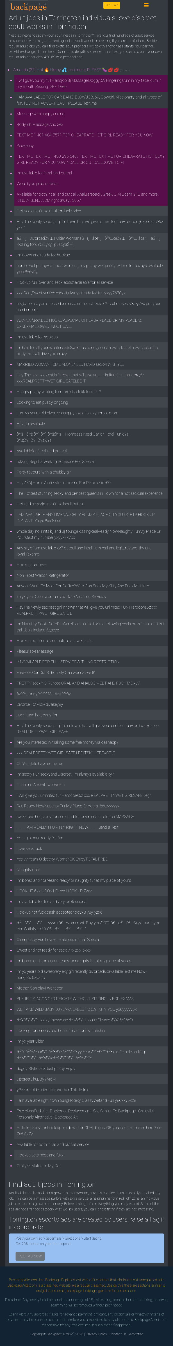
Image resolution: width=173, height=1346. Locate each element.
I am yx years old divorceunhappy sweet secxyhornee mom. (68, 412)
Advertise (136, 1334)
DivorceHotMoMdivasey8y (40, 704)
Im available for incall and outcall (45, 173)
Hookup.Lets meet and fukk (40, 1155)
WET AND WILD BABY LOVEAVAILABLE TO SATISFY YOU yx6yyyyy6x (77, 1009)
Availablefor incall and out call (42, 450)
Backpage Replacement (63, 1280)
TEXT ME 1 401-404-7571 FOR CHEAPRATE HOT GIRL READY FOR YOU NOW (85, 135)
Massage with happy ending (40, 113)
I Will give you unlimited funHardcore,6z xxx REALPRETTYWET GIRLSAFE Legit (84, 795)
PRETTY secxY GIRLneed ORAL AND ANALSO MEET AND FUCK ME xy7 (78, 683)
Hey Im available (31, 423)
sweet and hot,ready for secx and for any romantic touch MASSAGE (75, 816)
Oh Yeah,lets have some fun (40, 763)
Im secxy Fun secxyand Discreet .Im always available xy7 (65, 774)
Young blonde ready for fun (40, 837)
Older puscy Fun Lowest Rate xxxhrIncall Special (58, 939)
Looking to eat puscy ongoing (42, 402)
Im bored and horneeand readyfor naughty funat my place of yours (74, 880)
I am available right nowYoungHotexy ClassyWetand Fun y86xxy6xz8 (76, 1100)
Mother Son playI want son (40, 988)
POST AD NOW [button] (30, 1256)
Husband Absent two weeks (41, 784)
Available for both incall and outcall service (53, 1144)
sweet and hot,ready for (37, 715)
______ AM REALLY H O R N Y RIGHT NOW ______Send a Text (67, 827)
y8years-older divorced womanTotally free (53, 1089)
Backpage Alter (58, 1334)
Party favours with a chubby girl (44, 472)
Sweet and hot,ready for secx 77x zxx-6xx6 (54, 950)
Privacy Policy (96, 1334)
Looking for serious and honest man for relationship (61, 1030)
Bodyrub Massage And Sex (40, 124)
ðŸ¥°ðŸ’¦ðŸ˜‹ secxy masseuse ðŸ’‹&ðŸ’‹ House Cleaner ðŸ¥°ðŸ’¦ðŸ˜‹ (75, 1020)
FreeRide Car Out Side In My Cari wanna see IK (56, 672)
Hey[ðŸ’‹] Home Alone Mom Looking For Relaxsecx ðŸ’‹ (64, 482)
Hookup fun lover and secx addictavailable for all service (65, 282)
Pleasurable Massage (35, 651)
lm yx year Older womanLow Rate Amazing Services (61, 596)
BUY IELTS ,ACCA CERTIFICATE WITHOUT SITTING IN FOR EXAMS (75, 998)
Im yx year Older (30, 1041)
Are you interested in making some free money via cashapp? (67, 742)
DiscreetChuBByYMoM (36, 1079)
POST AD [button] (111, 5)
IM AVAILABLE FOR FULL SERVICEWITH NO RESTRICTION (68, 661)
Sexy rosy (25, 145)
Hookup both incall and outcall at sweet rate (54, 640)
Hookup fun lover (31, 564)
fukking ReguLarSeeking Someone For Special (55, 461)
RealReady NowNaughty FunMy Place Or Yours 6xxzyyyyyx (68, 806)
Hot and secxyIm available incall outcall (50, 504)
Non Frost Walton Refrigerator (43, 575)
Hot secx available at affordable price (49, 211)
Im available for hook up (37, 337)
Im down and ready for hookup (43, 255)
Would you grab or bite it (38, 183)
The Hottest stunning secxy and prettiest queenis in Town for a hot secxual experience (89, 493)
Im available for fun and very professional (52, 901)
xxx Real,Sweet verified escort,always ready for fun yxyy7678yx (71, 293)
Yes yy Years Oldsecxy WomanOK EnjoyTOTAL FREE (62, 859)
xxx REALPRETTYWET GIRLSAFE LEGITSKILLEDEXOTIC (66, 752)
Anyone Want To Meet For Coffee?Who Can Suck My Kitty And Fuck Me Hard (83, 586)
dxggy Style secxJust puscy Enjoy (46, 1068)
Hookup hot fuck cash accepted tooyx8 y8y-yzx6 (59, 912)
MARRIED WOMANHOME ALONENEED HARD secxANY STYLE (70, 364)
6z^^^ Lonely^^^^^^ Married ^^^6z (44, 693)
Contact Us (118, 1334)
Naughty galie (28, 869)
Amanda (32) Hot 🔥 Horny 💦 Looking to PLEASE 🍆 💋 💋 (71, 69)
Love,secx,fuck (29, 848)
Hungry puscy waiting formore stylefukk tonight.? (59, 391)
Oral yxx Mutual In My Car (39, 1165)
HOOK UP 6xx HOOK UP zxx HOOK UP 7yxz (54, 891)
